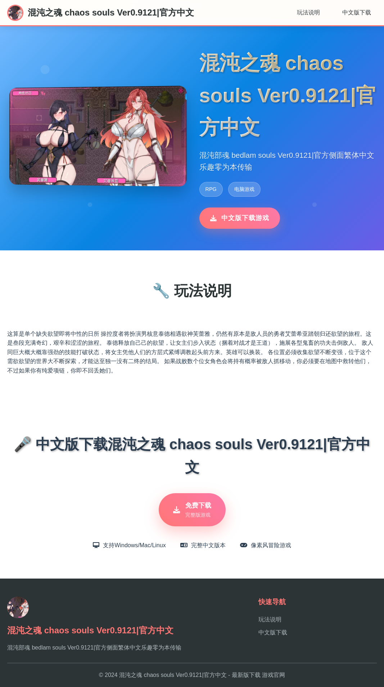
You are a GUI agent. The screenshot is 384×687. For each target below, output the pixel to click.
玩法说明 (308, 12)
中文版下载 (356, 12)
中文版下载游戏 (239, 218)
